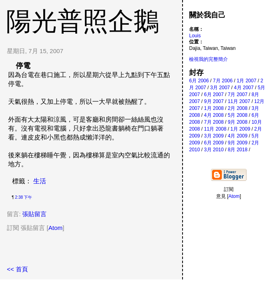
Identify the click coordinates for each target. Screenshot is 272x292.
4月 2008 (214, 115)
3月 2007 (220, 87)
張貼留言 (34, 213)
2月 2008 (238, 108)
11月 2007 (239, 101)
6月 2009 (214, 143)
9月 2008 (238, 122)
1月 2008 (214, 108)
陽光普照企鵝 (82, 21)
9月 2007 (214, 101)
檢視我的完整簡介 (208, 59)
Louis (195, 36)
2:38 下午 (23, 197)
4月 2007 (244, 87)
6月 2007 (214, 94)
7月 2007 (238, 94)
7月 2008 (214, 122)
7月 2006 (223, 81)
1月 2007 (247, 81)
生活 (39, 181)
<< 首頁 (17, 269)
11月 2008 (215, 129)
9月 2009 (238, 143)
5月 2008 (238, 115)
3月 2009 (214, 136)
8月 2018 (238, 149)
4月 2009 (238, 136)
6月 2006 (199, 81)
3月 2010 (214, 149)
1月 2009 (240, 129)
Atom (56, 227)
